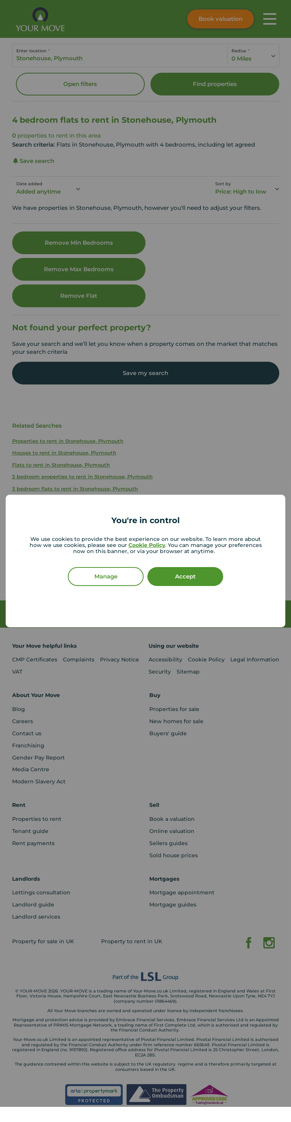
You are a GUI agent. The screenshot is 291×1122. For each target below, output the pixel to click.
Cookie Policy (146, 545)
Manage (105, 576)
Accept (185, 576)
